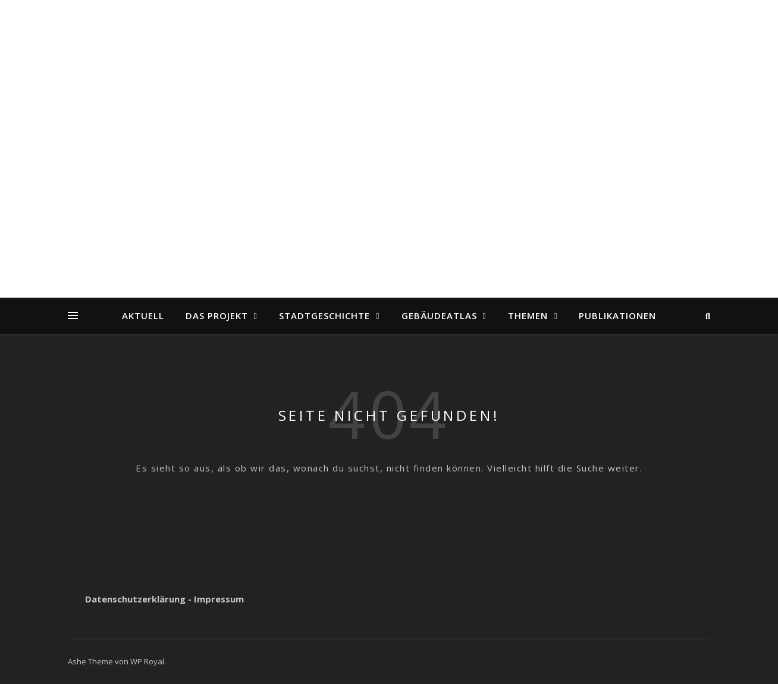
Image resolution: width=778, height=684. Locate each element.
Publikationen (617, 315)
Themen (528, 315)
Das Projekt (217, 315)
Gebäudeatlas (439, 315)
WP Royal (147, 661)
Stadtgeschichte (324, 315)
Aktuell (143, 315)
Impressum (219, 599)
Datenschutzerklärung (135, 599)
